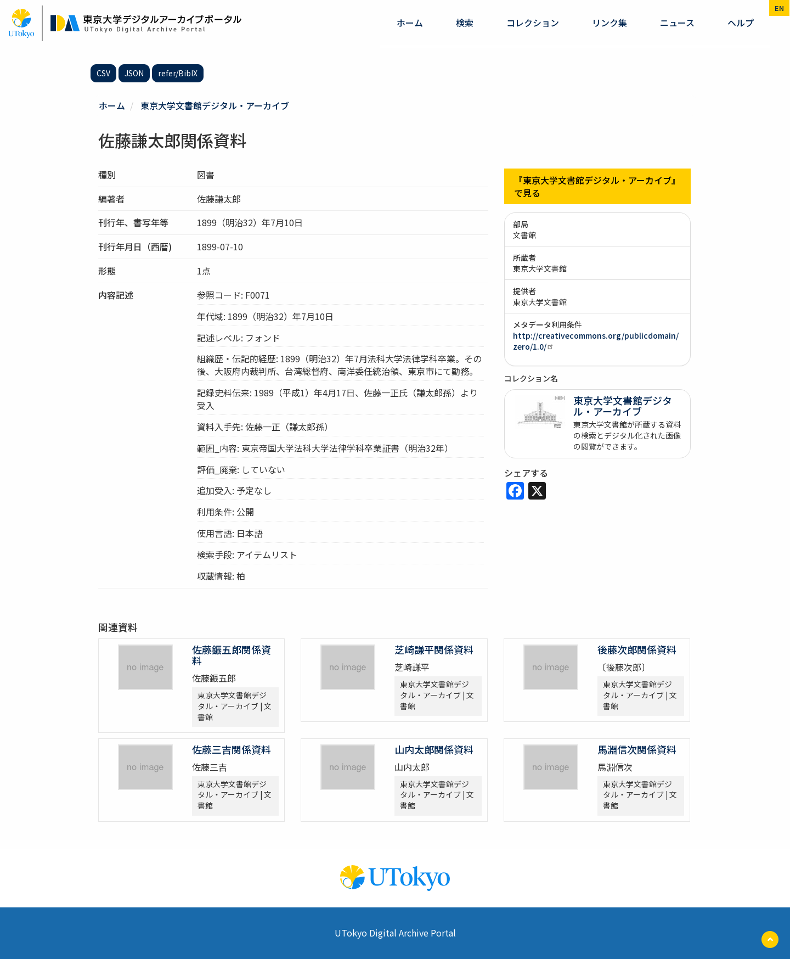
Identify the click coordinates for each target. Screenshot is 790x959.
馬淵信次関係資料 (636, 749)
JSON (134, 73)
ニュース (677, 22)
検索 (464, 22)
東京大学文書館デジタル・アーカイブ (214, 105)
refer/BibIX (178, 73)
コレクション (532, 22)
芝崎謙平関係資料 (433, 649)
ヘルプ (740, 22)
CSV (103, 73)
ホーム (410, 22)
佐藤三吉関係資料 (231, 749)
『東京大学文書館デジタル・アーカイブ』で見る (597, 186)
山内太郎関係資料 (433, 749)
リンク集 (609, 22)
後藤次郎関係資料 (636, 649)
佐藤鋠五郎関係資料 (231, 655)
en (779, 8)
